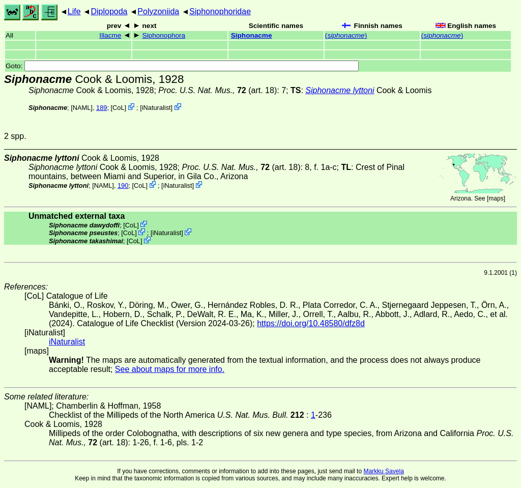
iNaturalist (156, 107)
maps (495, 198)
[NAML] (82, 107)
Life (74, 11)
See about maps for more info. (169, 369)
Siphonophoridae (220, 11)
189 (101, 107)
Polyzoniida (158, 11)
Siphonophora (164, 35)
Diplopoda (109, 11)
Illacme (110, 35)
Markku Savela (383, 471)
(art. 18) (217, 90)
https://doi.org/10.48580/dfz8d (311, 323)
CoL (118, 107)
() (346, 35)
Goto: (182, 66)
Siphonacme (251, 35)
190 (123, 185)
